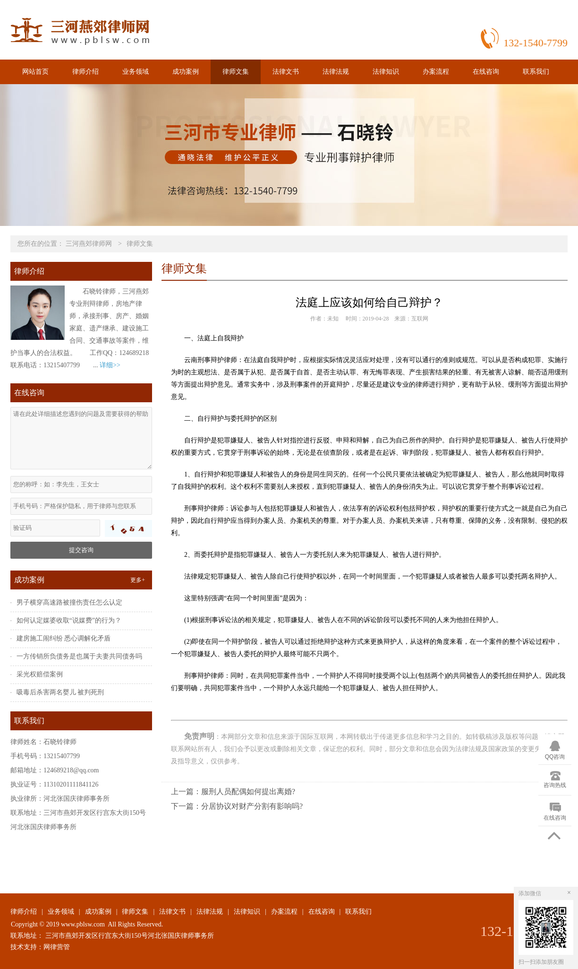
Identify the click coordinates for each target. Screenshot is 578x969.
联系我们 (536, 71)
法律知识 (386, 71)
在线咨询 (486, 71)
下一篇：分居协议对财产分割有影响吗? (237, 806)
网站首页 (35, 71)
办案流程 (436, 71)
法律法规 (336, 71)
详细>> (110, 365)
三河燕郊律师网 (89, 243)
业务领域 (135, 71)
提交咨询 (81, 550)
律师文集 (235, 71)
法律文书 (285, 71)
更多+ (137, 580)
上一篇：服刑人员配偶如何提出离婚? (233, 791)
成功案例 (185, 71)
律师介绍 (85, 71)
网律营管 (56, 947)
